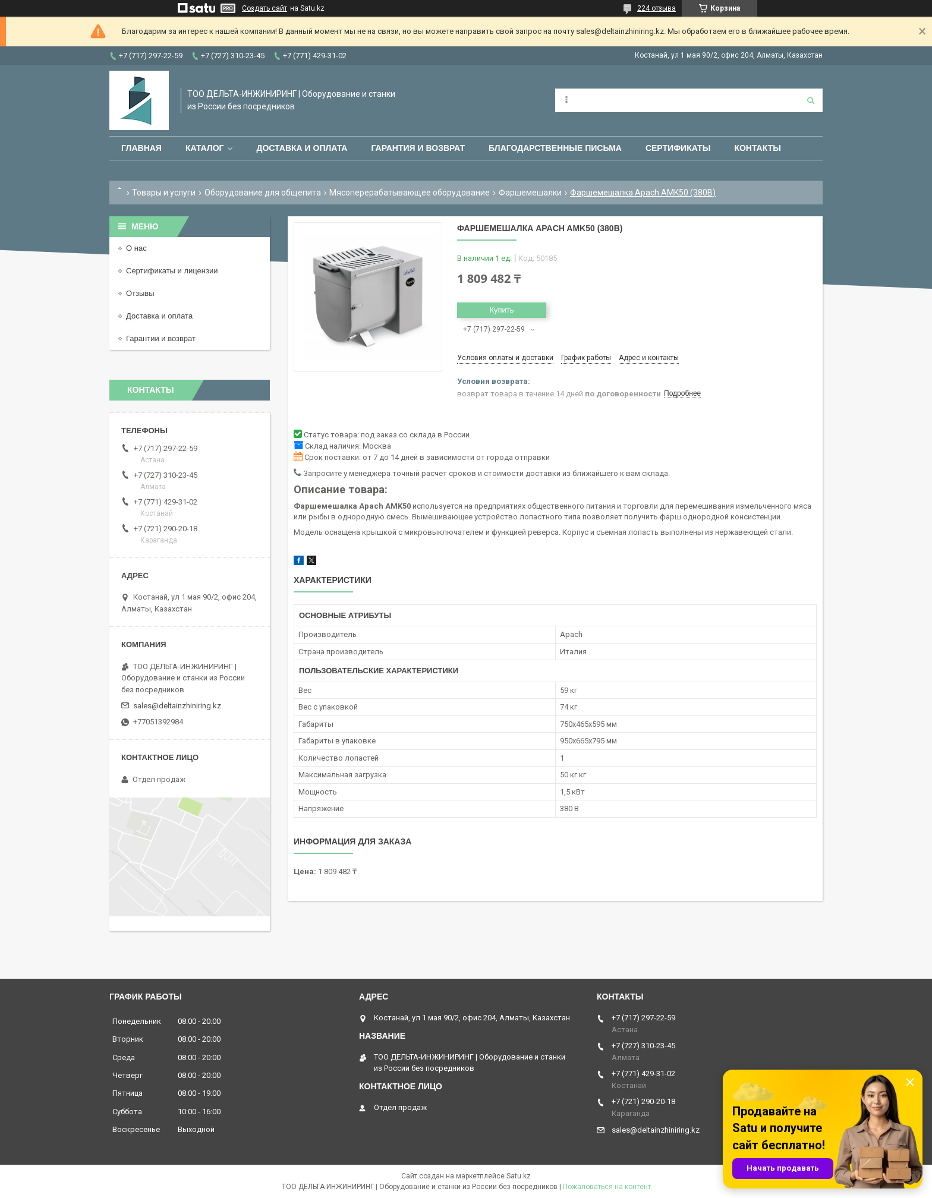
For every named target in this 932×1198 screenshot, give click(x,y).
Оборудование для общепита (262, 192)
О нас (136, 248)
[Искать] (811, 100)
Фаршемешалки (530, 192)
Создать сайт (264, 8)
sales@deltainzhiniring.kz (177, 705)
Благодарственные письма (555, 148)
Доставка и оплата (301, 148)
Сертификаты (678, 148)
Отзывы (140, 293)
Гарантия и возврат (418, 148)
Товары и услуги (164, 192)
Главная (141, 148)
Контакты (757, 148)
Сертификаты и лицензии (172, 270)
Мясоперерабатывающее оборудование (409, 192)
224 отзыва (656, 8)
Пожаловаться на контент (607, 1187)
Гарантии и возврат (161, 338)
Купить (501, 309)
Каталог (204, 148)
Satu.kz (518, 1176)
